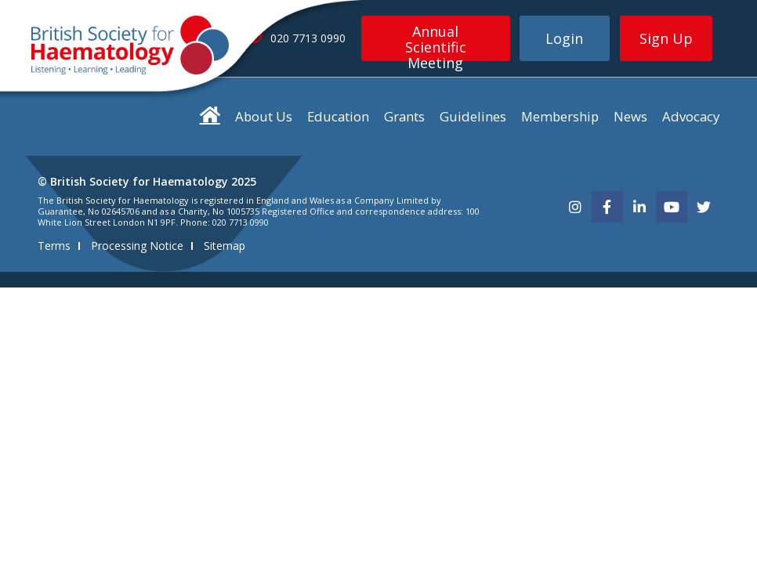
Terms (54, 245)
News (630, 116)
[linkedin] (639, 206)
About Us (263, 116)
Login (564, 38)
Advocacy (690, 116)
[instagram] (575, 206)
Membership (560, 116)
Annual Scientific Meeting (435, 41)
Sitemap (224, 245)
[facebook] (607, 206)
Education (338, 116)
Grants (404, 116)
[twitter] (703, 206)
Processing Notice (137, 245)
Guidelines (473, 116)
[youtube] (671, 206)
